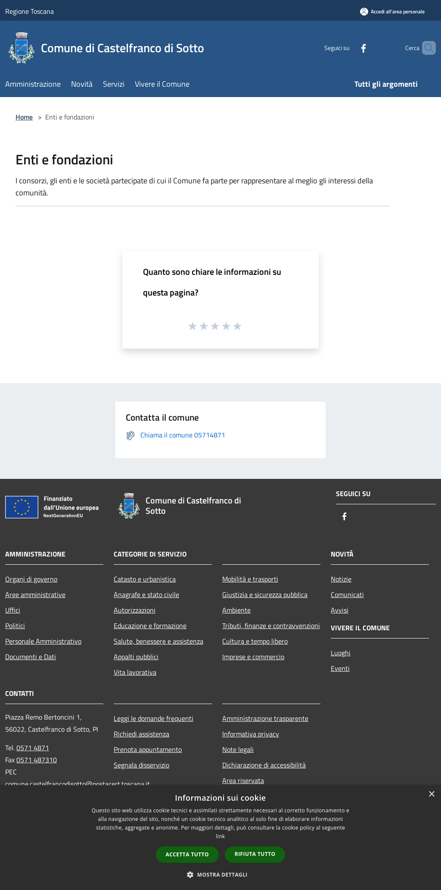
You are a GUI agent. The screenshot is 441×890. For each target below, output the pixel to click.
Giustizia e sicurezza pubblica (264, 594)
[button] (220, 874)
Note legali (238, 749)
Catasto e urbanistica (145, 579)
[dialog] (220, 837)
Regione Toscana (29, 11)
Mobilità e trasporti (250, 579)
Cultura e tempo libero (255, 641)
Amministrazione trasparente (265, 718)
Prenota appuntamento (148, 749)
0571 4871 (32, 747)
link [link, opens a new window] (220, 836)
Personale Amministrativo (43, 641)
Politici (15, 625)
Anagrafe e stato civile (146, 594)
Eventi (340, 668)
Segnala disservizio (141, 765)
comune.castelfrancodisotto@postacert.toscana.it (77, 784)
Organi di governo (31, 579)
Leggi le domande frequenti (153, 718)
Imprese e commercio (253, 656)
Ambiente (236, 610)
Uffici (12, 610)
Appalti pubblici (136, 656)
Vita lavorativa (135, 672)
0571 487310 (36, 760)
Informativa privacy (250, 734)
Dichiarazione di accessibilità (264, 765)
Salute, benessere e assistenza (158, 641)
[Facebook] (348, 47)
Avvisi (339, 610)
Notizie (341, 579)
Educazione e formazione (150, 625)
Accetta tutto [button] (187, 854)
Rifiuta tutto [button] (255, 854)
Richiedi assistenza (141, 734)
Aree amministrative (35, 594)
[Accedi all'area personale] (392, 11)
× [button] (431, 794)
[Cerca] (425, 48)
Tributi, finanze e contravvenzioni (271, 625)
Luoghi (341, 653)
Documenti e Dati (30, 656)
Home (24, 117)
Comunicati (347, 594)
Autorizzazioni (134, 610)
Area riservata (243, 780)
